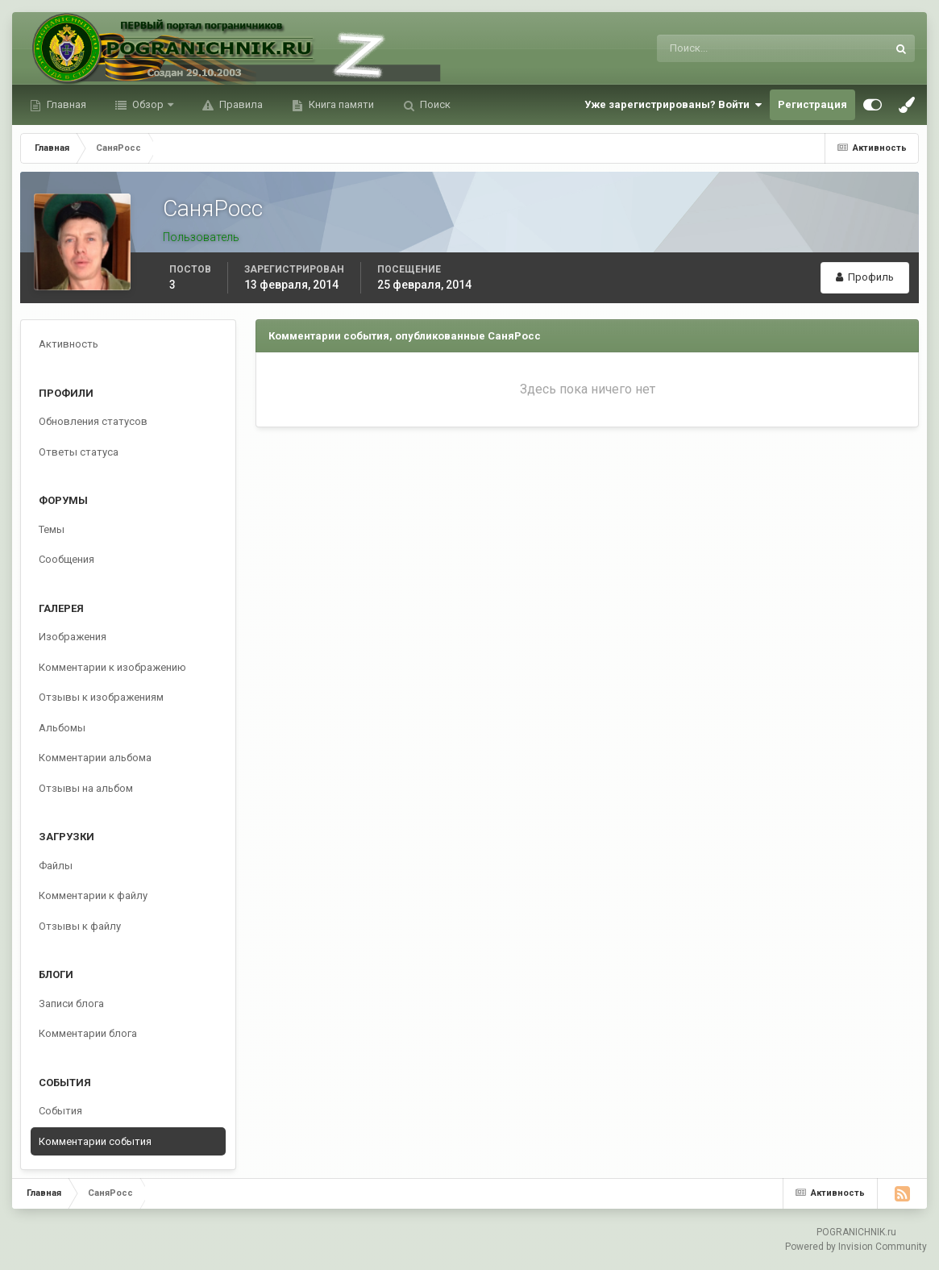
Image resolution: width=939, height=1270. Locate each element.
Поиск (434, 104)
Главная (65, 104)
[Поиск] (705, 48)
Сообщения (66, 559)
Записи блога (71, 1003)
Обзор (148, 104)
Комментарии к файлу (93, 895)
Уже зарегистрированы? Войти (673, 105)
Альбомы (62, 728)
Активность (68, 344)
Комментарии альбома (95, 758)
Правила (240, 104)
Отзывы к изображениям (101, 697)
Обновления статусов (93, 421)
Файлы (56, 866)
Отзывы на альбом (86, 788)
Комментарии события (95, 1141)
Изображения (72, 637)
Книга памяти (340, 104)
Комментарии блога (88, 1033)
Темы (51, 529)
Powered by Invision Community (856, 1246)
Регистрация (812, 104)
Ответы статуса (78, 452)
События (60, 1111)
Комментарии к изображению (112, 667)
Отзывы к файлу (80, 926)
